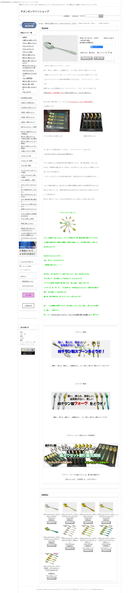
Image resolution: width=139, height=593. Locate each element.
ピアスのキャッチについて (29, 238)
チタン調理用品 (27, 78)
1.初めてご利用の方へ (28, 102)
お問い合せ (75, 16)
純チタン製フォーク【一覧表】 (29, 147)
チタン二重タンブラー (30, 43)
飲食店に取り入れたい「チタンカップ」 (28, 229)
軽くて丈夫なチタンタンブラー (29, 195)
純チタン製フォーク (29, 58)
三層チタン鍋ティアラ (30, 40)
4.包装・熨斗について (28, 117)
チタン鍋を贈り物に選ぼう (29, 200)
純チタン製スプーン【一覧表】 (29, 142)
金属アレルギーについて (29, 209)
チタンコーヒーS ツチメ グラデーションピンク (108, 516)
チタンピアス (27, 92)
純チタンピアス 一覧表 (29, 127)
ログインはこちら (27, 286)
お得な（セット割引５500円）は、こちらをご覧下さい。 (68, 93)
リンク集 (28, 295)
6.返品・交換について (28, 122)
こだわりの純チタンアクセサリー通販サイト (29, 234)
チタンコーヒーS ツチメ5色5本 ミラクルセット (51, 568)
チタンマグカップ (28, 49)
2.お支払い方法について (28, 107)
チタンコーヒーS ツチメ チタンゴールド (90, 516)
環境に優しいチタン (27, 223)
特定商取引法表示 (26, 98)
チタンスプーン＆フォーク (29, 185)
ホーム (41, 23)
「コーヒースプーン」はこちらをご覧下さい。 (58, 154)
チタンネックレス (28, 70)
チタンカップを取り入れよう (29, 205)
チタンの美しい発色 (27, 218)
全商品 (25, 37)
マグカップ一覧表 (26, 160)
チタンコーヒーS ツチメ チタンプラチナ (53, 516)
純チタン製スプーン (29, 55)
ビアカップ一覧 (26, 156)
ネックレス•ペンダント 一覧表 (29, 171)
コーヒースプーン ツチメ (67, 23)
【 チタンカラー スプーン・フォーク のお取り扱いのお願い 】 (70, 315)
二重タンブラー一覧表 (28, 151)
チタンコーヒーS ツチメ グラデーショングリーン (53, 539)
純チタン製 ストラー (30, 81)
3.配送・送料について (28, 112)
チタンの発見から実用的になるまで (29, 214)
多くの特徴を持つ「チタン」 (29, 190)
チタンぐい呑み (27, 52)
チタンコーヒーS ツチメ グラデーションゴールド (72, 516)
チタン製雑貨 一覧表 (28, 180)
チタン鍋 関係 (26, 165)
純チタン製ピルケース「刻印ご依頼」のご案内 (29, 137)
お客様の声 (28, 305)
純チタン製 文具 (28, 84)
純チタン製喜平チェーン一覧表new (29, 132)
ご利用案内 (66, 16)
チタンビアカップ (28, 46)
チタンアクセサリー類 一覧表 (29, 176)
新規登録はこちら (27, 281)
